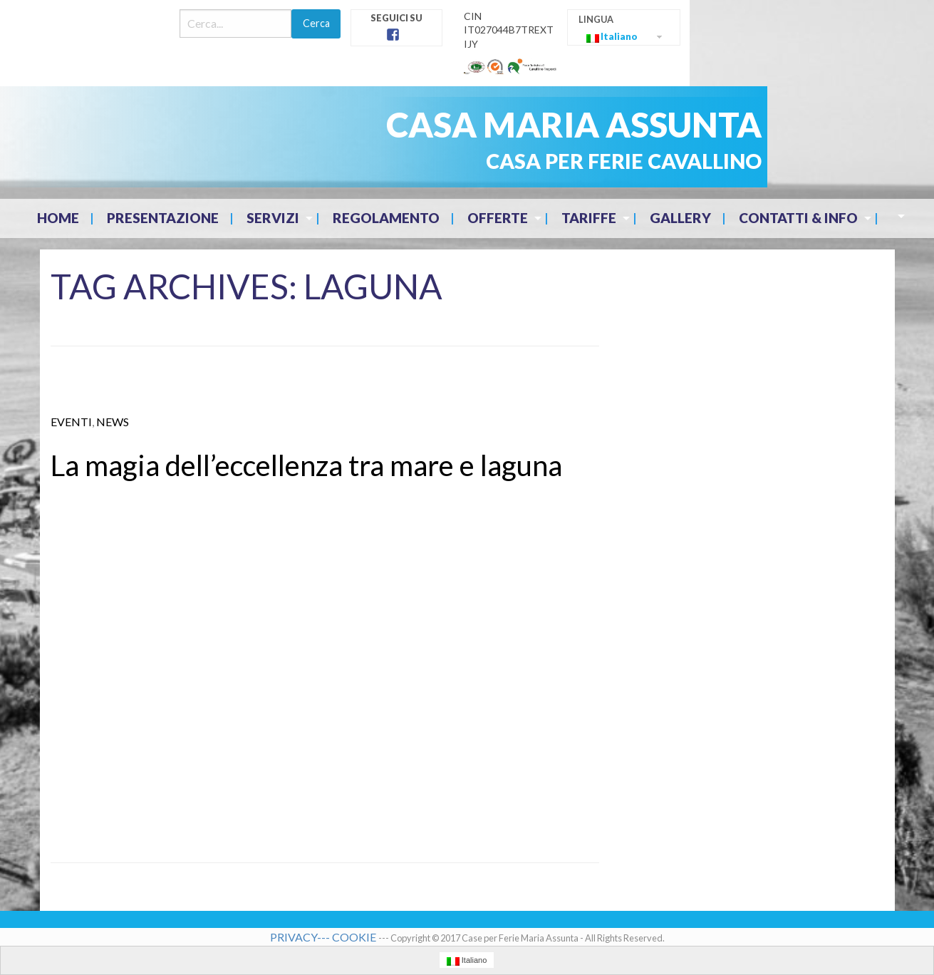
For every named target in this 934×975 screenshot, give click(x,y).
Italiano (612, 37)
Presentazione (163, 218)
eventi (71, 421)
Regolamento (386, 218)
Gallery (680, 218)
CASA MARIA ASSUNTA (574, 124)
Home (58, 218)
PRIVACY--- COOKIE (324, 937)
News (112, 421)
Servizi (273, 218)
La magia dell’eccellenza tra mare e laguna (306, 465)
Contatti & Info (798, 218)
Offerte (497, 218)
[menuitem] (59, 218)
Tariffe (588, 218)
